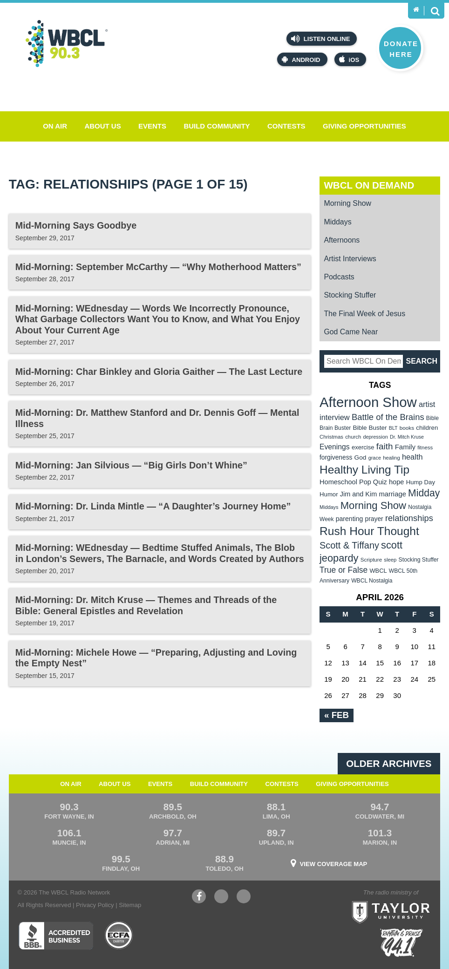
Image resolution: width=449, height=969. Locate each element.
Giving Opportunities (364, 126)
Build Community (217, 126)
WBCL (378, 570)
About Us (102, 126)
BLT (393, 428)
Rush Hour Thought (369, 531)
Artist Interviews (350, 259)
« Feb (336, 715)
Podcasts (339, 277)
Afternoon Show (368, 402)
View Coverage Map (333, 864)
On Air (55, 126)
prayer (374, 518)
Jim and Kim (358, 494)
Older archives (388, 763)
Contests (286, 126)
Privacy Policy (95, 904)
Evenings (335, 447)
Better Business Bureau (55, 935)
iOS (349, 59)
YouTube (221, 897)
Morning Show (347, 203)
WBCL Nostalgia (371, 580)
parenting (349, 518)
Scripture (371, 559)
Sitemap (130, 904)
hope (396, 482)
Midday (424, 493)
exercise (363, 447)
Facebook (199, 897)
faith (384, 446)
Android (301, 59)
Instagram (244, 897)
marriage (392, 494)
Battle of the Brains (388, 417)
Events (152, 126)
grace (374, 458)
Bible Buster (370, 427)
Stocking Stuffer (350, 295)
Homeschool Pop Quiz (353, 482)
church (353, 437)
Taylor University (409, 900)
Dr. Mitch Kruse (407, 437)
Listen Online (320, 38)
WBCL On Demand (369, 185)
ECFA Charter (119, 935)
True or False (343, 570)
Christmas (331, 437)
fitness (425, 447)
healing (391, 458)
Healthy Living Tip (364, 469)
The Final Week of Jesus (364, 314)
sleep (390, 559)
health (412, 457)
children (427, 427)
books (407, 428)
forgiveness (336, 457)
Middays (337, 222)
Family (405, 447)
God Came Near (351, 332)
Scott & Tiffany (349, 545)
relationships (409, 518)
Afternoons (342, 240)
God (360, 457)
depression (375, 437)
